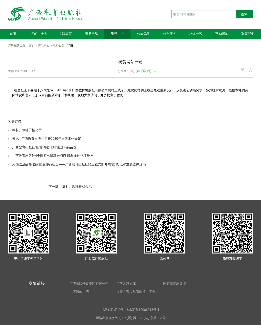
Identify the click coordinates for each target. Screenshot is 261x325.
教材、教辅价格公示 (27, 130)
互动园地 (221, 34)
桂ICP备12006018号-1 (143, 310)
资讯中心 (117, 34)
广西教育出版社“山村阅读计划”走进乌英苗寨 (44, 147)
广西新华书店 (79, 292)
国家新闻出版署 (174, 283)
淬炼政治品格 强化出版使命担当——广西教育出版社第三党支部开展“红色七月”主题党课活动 (79, 164)
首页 (13, 34)
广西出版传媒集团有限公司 (88, 283)
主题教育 (65, 34)
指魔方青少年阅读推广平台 (135, 292)
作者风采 (143, 34)
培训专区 (195, 34)
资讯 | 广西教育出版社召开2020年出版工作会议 (46, 138)
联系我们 (247, 34)
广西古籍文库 (126, 283)
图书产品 (91, 34)
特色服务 (169, 34)
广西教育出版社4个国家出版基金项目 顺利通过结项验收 (52, 155)
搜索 (244, 14)
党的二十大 (39, 34)
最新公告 (58, 45)
